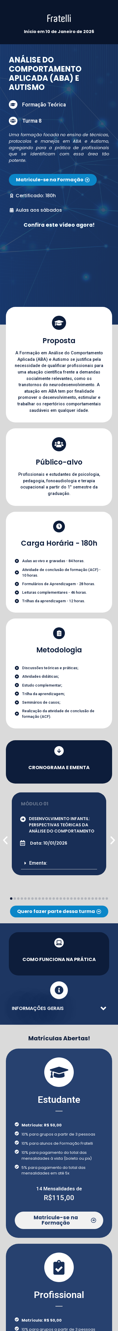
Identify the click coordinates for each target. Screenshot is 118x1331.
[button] (59, 863)
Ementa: (38, 863)
